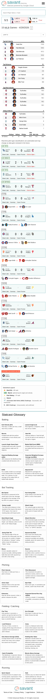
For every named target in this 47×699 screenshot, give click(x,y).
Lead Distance (6, 624)
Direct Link (5, 154)
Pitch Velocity (6, 570)
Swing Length (6, 505)
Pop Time (5, 611)
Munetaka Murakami (21, 55)
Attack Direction (30, 518)
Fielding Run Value (31, 636)
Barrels (4, 433)
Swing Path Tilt (7, 532)
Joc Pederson (20, 59)
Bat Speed (5, 492)
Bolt (26, 673)
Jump (27, 624)
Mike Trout (21, 82)
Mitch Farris (22, 117)
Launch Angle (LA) (31, 424)
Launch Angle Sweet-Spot (10, 444)
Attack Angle (29, 505)
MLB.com (40, 692)
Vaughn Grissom (22, 67)
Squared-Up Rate (30, 532)
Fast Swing (10, 395)
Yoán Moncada (20, 48)
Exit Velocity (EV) (7, 424)
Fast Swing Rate (30, 492)
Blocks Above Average (32, 653)
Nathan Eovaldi (23, 128)
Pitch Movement (30, 570)
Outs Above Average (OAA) (10, 636)
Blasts (4, 549)
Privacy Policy (19, 692)
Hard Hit (9, 390)
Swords (27, 549)
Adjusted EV (29, 469)
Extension (5, 593)
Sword (9, 398)
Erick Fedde (22, 125)
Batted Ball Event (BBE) (32, 444)
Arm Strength (29, 611)
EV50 (3, 469)
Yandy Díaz (19, 44)
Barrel (10, 393)
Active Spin (5, 582)
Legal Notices (30, 692)
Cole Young (21, 78)
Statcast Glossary (13, 414)
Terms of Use (8, 692)
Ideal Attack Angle (7, 518)
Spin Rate (28, 582)
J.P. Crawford (22, 71)
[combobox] (23, 12)
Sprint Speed (6, 673)
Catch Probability (7, 653)
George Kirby (23, 121)
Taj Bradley (23, 90)
